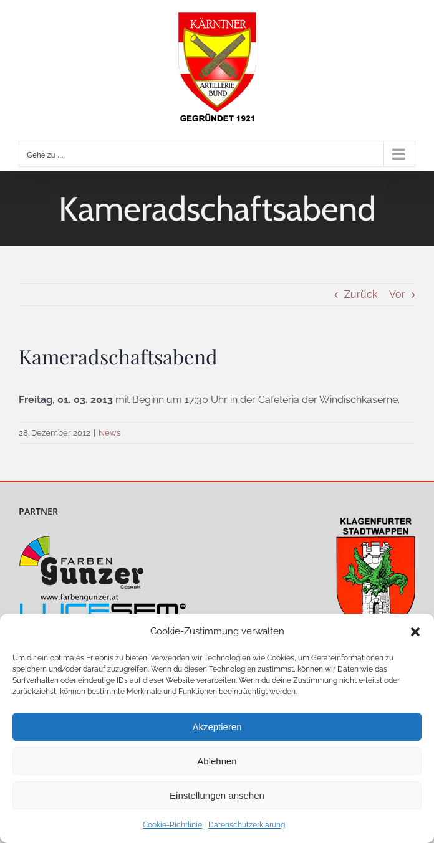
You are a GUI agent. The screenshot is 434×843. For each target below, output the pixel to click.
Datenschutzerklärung (246, 825)
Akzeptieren (216, 727)
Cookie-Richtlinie (172, 825)
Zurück (360, 294)
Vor (397, 294)
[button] (415, 632)
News (109, 432)
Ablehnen (216, 761)
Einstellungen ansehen (217, 795)
